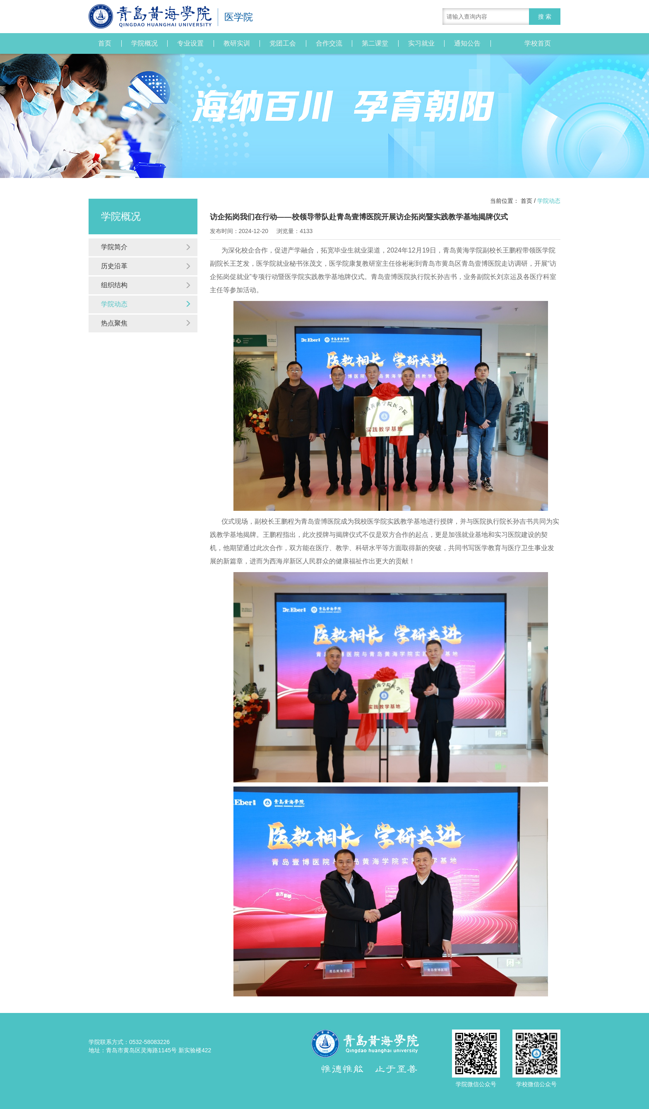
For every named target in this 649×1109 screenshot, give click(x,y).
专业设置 (190, 43)
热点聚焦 (146, 323)
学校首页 (537, 43)
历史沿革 (146, 265)
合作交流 (329, 43)
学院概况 (144, 43)
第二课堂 (375, 43)
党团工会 (282, 43)
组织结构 (146, 285)
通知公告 (467, 43)
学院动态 (146, 304)
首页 (104, 43)
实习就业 (421, 43)
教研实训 (237, 43)
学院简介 (146, 246)
